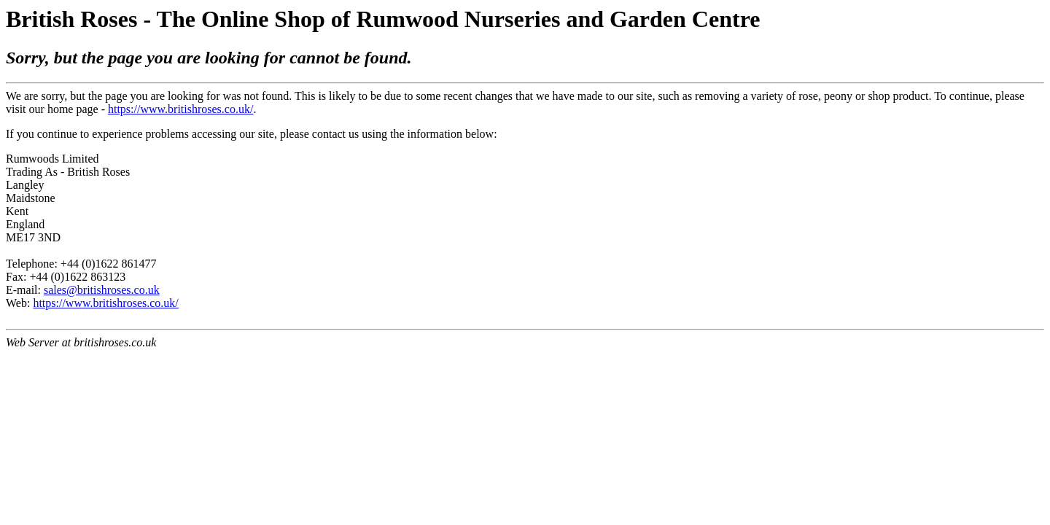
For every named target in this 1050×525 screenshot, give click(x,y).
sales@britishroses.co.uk (102, 290)
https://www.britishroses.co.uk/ (180, 109)
